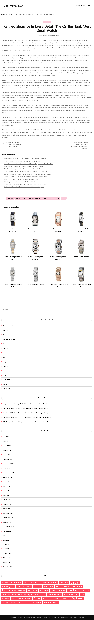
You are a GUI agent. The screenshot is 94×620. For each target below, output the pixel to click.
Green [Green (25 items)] (51, 586)
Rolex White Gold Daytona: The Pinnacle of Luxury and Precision (25, 184)
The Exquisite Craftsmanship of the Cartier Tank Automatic (23, 182)
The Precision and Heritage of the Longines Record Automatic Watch (25, 408)
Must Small (54, 198)
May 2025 (6, 491)
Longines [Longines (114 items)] (73, 590)
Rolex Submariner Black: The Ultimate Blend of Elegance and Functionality (28, 164)
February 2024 (7, 558)
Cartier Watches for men (36, 108)
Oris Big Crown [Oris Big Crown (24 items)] (5, 598)
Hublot (5, 353)
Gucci (4, 344)
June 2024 (6, 540)
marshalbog (40, 35)
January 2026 (7, 455)
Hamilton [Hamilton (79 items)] (78, 586)
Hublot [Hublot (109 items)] (6, 590)
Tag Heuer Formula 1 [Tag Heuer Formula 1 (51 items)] (25, 602)
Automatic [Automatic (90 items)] (15, 582)
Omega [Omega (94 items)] (28, 594)
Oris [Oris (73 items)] (82, 594)
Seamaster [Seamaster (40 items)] (57, 598)
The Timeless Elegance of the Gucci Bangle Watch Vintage (23, 166)
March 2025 (7, 500)
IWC (4, 357)
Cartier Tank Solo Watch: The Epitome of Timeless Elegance (24, 187)
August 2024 (7, 531)
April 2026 (6, 441)
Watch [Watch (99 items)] (47, 602)
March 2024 (7, 554)
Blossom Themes (65, 617)
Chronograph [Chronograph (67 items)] (8, 586)
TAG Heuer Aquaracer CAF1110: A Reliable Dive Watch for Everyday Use (27, 417)
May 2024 (6, 545)
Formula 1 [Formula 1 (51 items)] (37, 586)
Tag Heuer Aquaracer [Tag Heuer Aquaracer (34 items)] (8, 602)
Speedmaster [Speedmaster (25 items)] (66, 598)
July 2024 (6, 536)
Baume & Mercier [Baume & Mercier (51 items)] (30, 582)
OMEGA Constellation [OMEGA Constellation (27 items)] (39, 594)
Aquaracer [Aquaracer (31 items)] (5, 582)
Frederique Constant (9, 339)
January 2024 (7, 562)
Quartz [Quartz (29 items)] (13, 598)
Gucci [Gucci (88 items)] (58, 586)
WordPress (81, 617)
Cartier (47, 22)
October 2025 (7, 468)
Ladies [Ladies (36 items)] (53, 590)
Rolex (5, 384)
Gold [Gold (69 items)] (46, 586)
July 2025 (6, 482)
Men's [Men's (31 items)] (20, 594)
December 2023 (8, 567)
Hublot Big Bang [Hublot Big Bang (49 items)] (18, 590)
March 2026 (7, 446)
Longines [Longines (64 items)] (61, 590)
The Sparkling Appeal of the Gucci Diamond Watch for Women (24, 169)
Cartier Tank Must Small (38, 198)
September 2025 (8, 473)
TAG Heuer (6, 389)
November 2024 (8, 518)
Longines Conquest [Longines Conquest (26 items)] (84, 590)
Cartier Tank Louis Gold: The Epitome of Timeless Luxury (22, 161)
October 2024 (7, 522)
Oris (4, 371)
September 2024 (8, 527)
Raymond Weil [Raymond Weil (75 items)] (24, 598)
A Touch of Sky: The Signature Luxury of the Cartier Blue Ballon (14, 144)
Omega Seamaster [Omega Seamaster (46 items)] (54, 594)
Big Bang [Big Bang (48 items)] (42, 583)
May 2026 (6, 437)
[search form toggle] (89, 6)
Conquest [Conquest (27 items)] (28, 586)
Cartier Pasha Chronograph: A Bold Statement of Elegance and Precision (27, 174)
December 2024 (8, 513)
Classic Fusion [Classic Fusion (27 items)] (20, 586)
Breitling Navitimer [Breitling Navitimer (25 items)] (63, 582)
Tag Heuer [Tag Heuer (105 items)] (77, 598)
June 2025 (6, 486)
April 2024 (6, 549)
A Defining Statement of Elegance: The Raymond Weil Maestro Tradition (26, 422)
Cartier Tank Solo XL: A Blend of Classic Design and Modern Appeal (26, 177)
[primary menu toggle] (71, 6)
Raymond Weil (7, 380)
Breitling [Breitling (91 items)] (52, 582)
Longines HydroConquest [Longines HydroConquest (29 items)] (9, 594)
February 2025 (7, 504)
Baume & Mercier (8, 326)
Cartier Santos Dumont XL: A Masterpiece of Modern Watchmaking (25, 172)
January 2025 (7, 509)
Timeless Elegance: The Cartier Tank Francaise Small (21, 179)
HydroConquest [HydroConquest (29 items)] (44, 590)
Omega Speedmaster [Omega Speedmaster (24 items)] (68, 594)
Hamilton (6, 348)
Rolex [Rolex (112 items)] (37, 598)
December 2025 (8, 459)
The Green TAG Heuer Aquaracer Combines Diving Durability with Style (26, 413)
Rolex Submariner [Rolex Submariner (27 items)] (47, 598)
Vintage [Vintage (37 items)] (38, 602)
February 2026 (7, 450)
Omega (5, 366)
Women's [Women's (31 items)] (55, 602)
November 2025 (8, 464)
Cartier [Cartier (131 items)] (74, 582)
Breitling (5, 330)
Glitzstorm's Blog (13, 6)
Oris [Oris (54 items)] (76, 594)
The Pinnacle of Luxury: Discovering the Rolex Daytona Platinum (25, 159)
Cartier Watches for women (56, 108)
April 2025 (6, 495)
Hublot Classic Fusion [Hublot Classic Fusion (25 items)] (33, 590)
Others (5, 375)
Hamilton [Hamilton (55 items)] (67, 586)
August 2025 (7, 477)
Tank (63, 198)
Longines (6, 362)
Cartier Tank (21, 198)
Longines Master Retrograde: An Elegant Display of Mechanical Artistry (26, 404)
